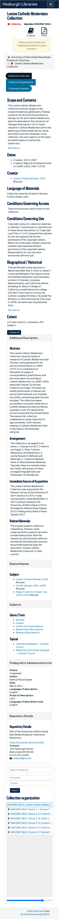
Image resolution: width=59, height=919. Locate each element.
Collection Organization (20, 82)
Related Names (19, 563)
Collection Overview (18, 76)
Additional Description (24, 337)
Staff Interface (35, 911)
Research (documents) (27, 632)
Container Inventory (18, 88)
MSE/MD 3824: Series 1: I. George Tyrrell (33, 809)
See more (14, 148)
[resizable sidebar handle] (29, 900)
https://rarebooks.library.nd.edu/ (27, 742)
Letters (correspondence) (29, 626)
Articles (20, 620)
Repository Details (21, 715)
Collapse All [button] (14, 332)
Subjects (15, 604)
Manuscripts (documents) (29, 629)
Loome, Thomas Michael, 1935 (29, 178)
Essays (20, 623)
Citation (31, 32)
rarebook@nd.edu (21, 758)
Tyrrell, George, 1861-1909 (31, 585)
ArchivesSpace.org (31, 914)
